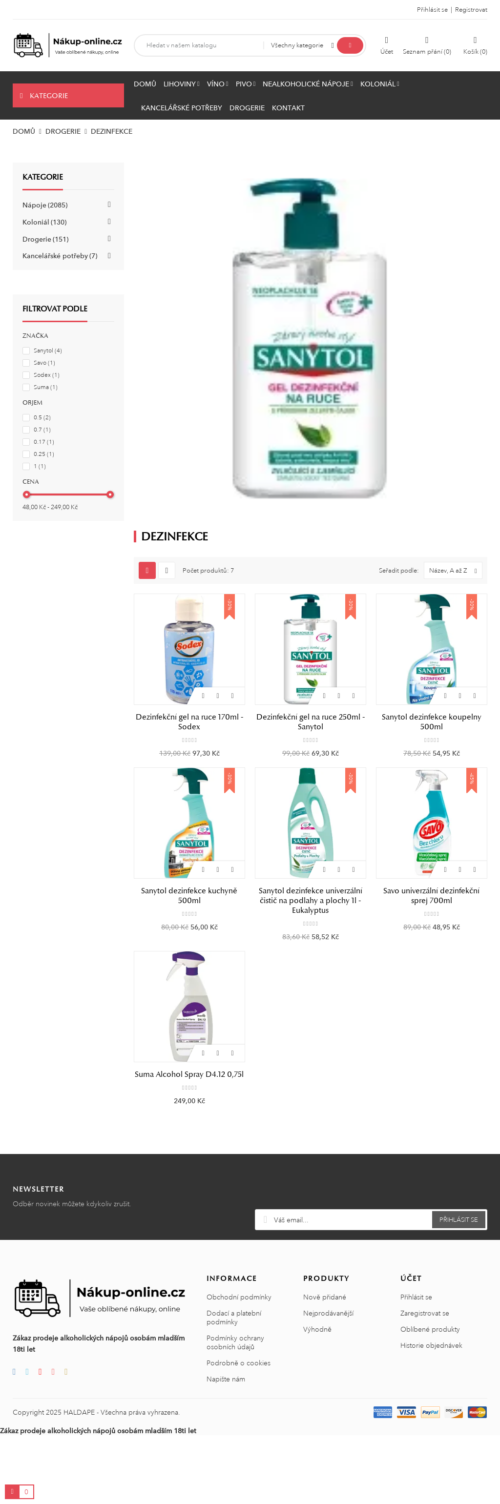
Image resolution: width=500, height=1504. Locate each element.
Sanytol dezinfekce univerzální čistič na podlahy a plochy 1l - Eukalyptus (310, 900)
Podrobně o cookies (239, 1363)
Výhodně (317, 1329)
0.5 (42, 417)
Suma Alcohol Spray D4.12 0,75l (189, 1074)
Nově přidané (324, 1297)
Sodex (47, 375)
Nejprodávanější (328, 1313)
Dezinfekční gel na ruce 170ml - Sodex (189, 722)
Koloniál (44, 222)
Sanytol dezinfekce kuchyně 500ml (189, 896)
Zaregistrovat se (424, 1313)
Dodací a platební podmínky (234, 1317)
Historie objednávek (431, 1345)
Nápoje (44, 205)
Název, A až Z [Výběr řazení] (455, 570)
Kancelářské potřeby (59, 255)
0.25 (44, 454)
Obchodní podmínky (239, 1297)
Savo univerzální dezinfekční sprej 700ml (431, 896)
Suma (46, 387)
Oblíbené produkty (430, 1329)
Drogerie (45, 239)
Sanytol (48, 350)
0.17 (44, 442)
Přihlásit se (416, 1297)
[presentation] (371, 1185)
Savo (44, 363)
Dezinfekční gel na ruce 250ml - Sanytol (310, 722)
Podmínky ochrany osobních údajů (235, 1342)
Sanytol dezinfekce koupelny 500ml (431, 722)
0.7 (42, 429)
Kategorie (42, 177)
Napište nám (226, 1379)
